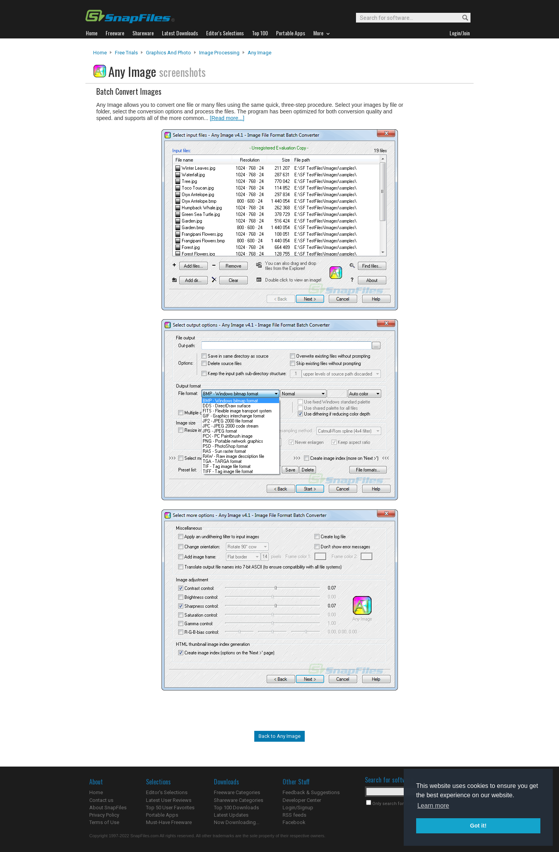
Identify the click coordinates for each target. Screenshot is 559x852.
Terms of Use (104, 822)
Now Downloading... (236, 822)
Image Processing (219, 53)
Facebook (294, 822)
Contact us (101, 800)
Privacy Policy (104, 815)
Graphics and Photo (168, 53)
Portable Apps (162, 815)
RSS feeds (294, 815)
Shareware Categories (238, 800)
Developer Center (302, 800)
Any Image (259, 53)
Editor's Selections (166, 792)
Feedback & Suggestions (311, 792)
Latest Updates (231, 815)
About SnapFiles (108, 807)
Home (100, 53)
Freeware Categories (237, 792)
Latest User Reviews (168, 800)
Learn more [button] (433, 805)
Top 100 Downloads (236, 807)
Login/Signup (298, 807)
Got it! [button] (478, 825)
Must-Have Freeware (169, 822)
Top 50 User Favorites (170, 807)
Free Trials (126, 53)
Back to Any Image (279, 736)
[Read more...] (227, 118)
